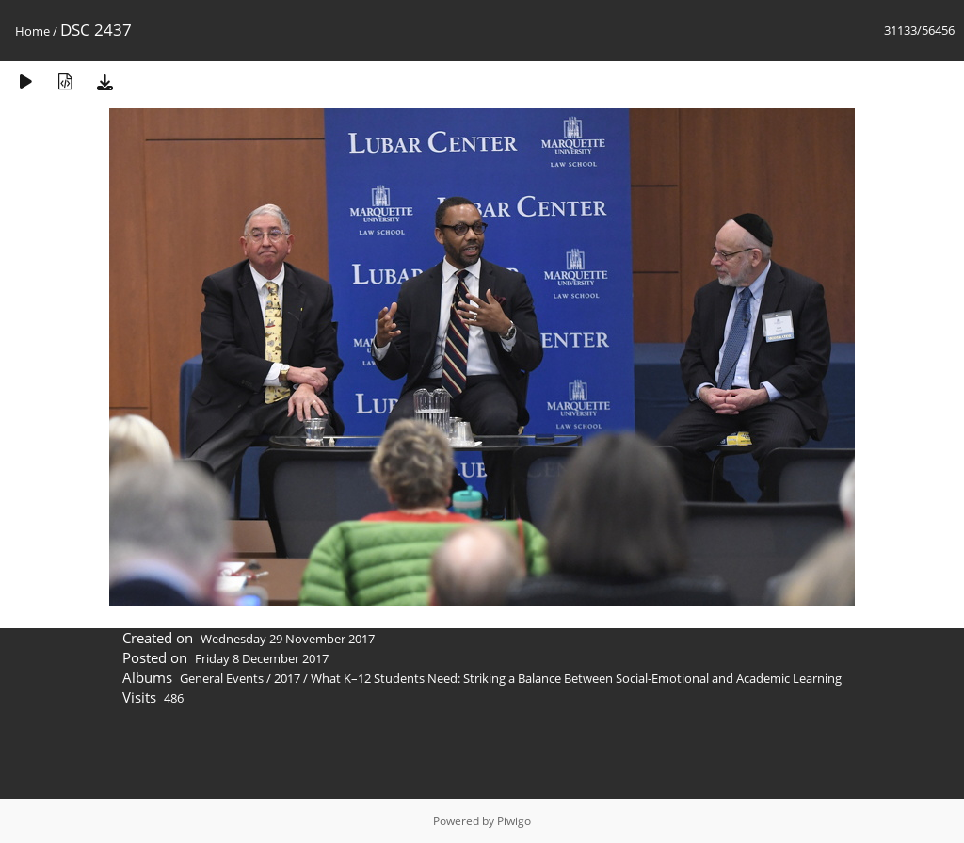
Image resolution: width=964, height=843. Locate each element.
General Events (222, 678)
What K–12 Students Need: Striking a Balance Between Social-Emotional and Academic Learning (576, 678)
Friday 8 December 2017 (262, 658)
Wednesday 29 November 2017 (288, 638)
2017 (287, 678)
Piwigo (514, 821)
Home (32, 31)
